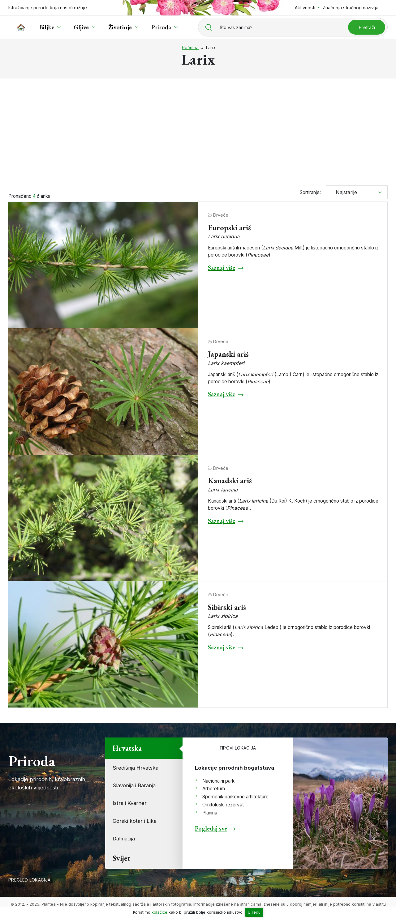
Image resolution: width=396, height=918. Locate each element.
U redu (254, 912)
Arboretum (213, 789)
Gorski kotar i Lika (135, 821)
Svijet (121, 858)
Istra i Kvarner (130, 803)
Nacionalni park (218, 781)
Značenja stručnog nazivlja (350, 7)
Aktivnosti (305, 7)
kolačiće (159, 912)
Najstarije (344, 192)
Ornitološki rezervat (223, 805)
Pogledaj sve (211, 828)
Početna (190, 47)
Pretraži (367, 27)
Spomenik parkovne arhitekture (235, 797)
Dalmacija (124, 838)
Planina (209, 813)
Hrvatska (127, 748)
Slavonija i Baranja (134, 785)
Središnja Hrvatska (135, 768)
